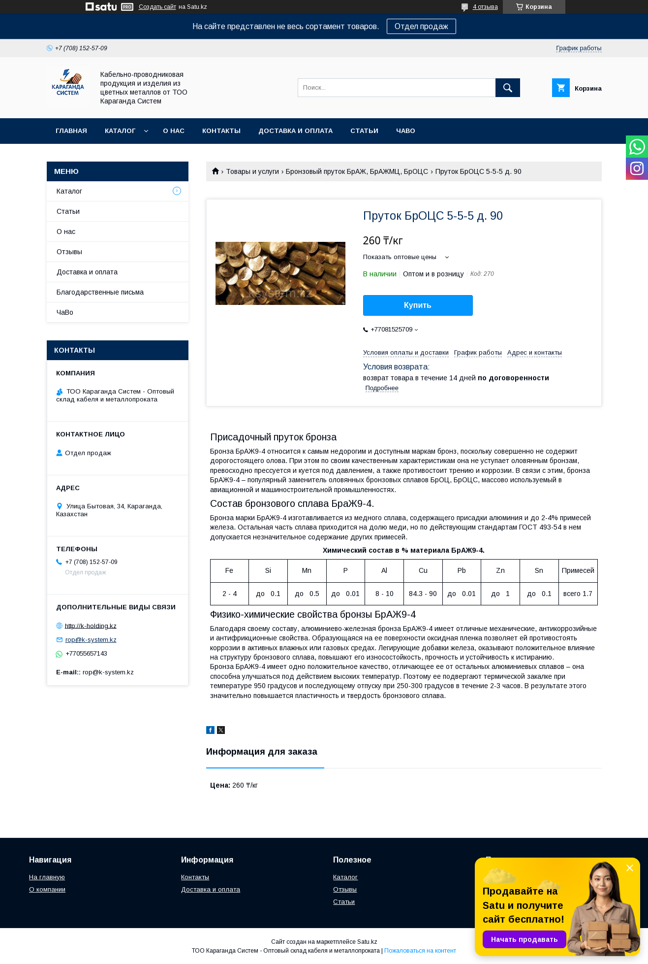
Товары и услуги (252, 171)
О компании (47, 889)
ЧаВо (405, 130)
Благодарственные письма (100, 292)
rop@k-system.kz (91, 639)
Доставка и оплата (295, 130)
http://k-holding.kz (91, 625)
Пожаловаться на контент (420, 950)
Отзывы (69, 252)
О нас (174, 130)
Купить (418, 305)
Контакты (221, 130)
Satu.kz (367, 941)
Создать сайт (157, 6)
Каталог (120, 130)
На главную (47, 877)
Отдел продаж (421, 26)
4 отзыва (485, 6)
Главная (71, 130)
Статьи (364, 130)
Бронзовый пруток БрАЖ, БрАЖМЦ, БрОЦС (357, 171)
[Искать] (507, 87)
